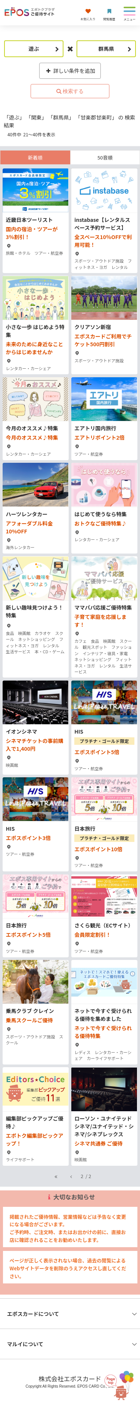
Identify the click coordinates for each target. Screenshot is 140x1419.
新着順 (35, 157)
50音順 (104, 157)
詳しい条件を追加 (70, 70)
